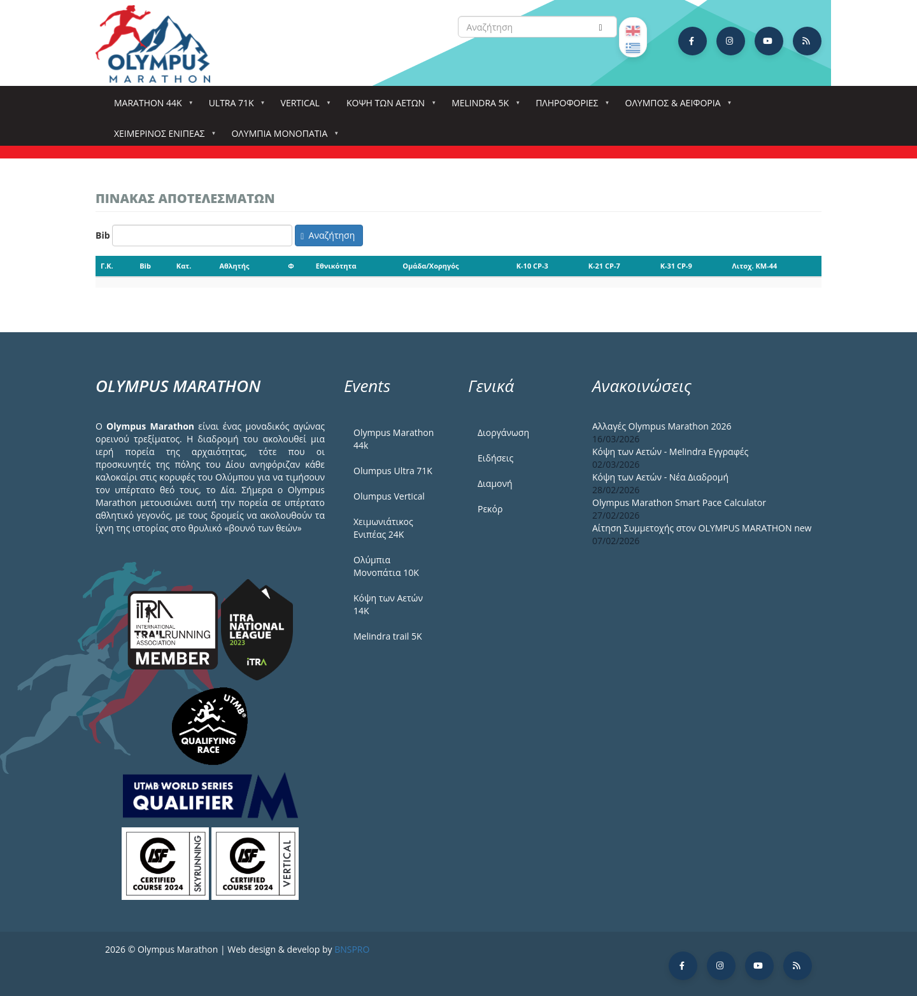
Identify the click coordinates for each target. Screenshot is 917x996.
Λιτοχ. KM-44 (755, 265)
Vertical (303, 106)
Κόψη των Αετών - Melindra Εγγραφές (670, 451)
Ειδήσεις (495, 458)
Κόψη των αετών (388, 106)
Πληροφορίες (569, 106)
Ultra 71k (234, 106)
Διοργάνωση (503, 432)
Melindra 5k (483, 106)
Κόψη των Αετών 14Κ (388, 604)
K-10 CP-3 (532, 265)
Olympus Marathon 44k (393, 438)
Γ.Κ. (107, 265)
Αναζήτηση (328, 235)
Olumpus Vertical (389, 496)
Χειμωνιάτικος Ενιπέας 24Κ (383, 528)
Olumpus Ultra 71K (392, 471)
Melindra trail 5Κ (387, 636)
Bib (103, 235)
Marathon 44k (150, 106)
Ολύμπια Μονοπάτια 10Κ (386, 566)
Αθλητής (234, 265)
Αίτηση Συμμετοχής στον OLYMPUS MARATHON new (701, 528)
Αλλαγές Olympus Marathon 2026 (662, 426)
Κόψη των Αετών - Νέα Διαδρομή (660, 477)
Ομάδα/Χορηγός (430, 265)
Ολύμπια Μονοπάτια (281, 137)
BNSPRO (351, 949)
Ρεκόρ (490, 509)
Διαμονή (495, 483)
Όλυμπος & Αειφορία (675, 106)
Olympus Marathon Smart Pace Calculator (679, 502)
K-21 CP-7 (604, 265)
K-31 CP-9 (676, 265)
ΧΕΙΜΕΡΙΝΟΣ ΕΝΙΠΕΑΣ (161, 137)
